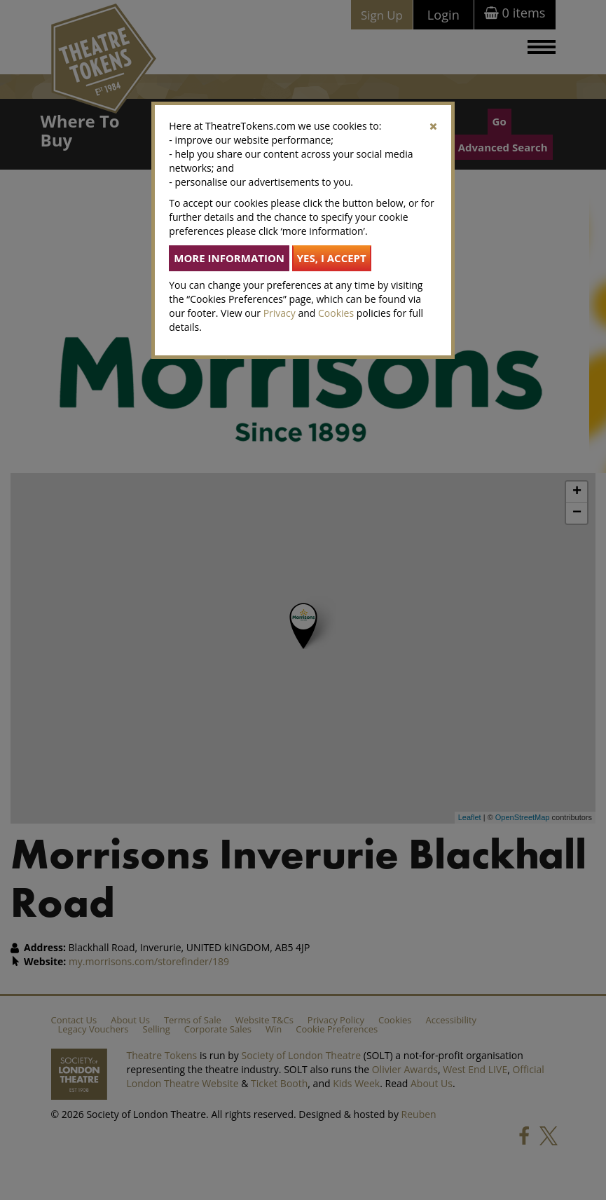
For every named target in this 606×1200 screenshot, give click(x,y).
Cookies (336, 313)
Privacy (279, 313)
